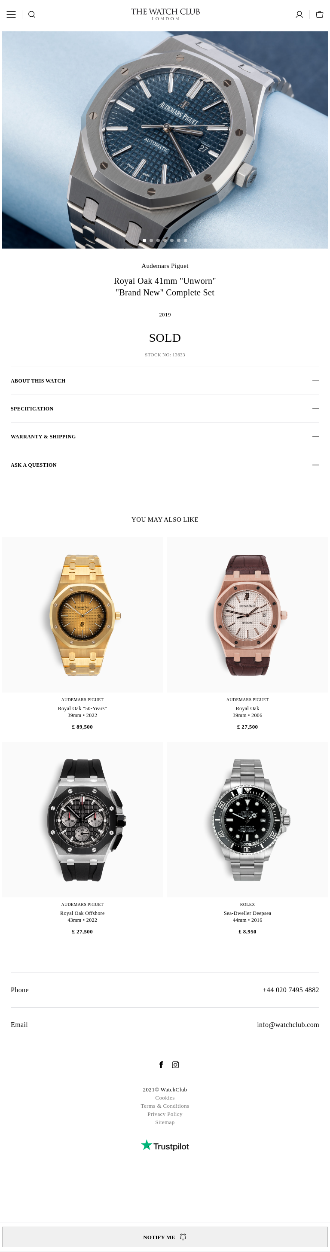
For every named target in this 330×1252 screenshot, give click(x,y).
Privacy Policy (165, 1114)
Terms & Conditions (165, 1106)
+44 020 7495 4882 (291, 990)
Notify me (164, 1237)
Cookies (164, 1097)
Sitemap (164, 1122)
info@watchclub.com (288, 1024)
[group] (165, 139)
